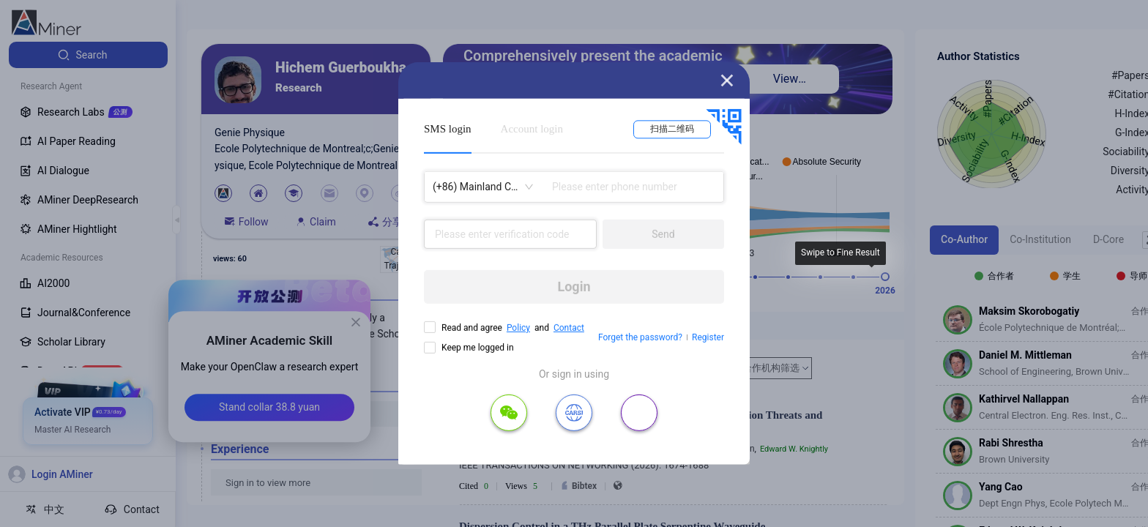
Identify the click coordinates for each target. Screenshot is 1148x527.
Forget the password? (640, 337)
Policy (518, 328)
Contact (569, 328)
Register (708, 337)
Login (573, 286)
